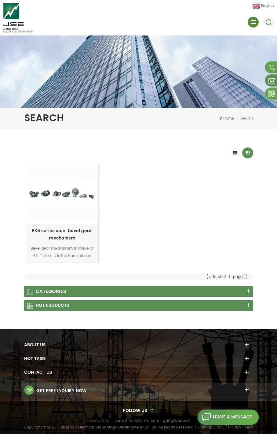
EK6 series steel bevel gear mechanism (62, 234)
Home (227, 118)
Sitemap (205, 427)
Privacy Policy (240, 427)
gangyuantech (176, 421)
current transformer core (137, 421)
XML (220, 427)
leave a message (225, 417)
